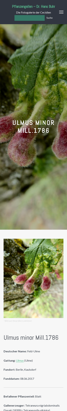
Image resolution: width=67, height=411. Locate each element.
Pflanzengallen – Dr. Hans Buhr (33, 6)
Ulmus (20, 360)
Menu (61, 12)
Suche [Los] (49, 17)
